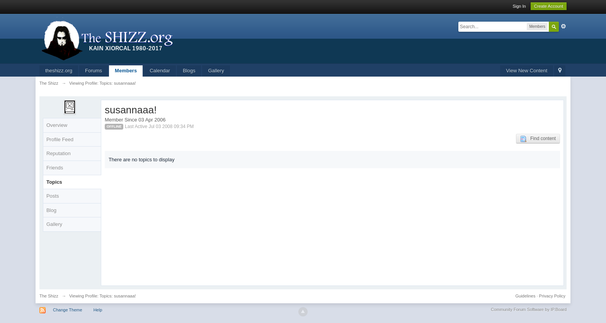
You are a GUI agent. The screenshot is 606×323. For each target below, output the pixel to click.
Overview (56, 125)
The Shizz (48, 296)
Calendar (160, 70)
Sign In (519, 6)
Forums (93, 70)
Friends (54, 168)
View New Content (526, 70)
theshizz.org (58, 70)
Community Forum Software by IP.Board (529, 309)
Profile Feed (59, 139)
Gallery (216, 70)
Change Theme (67, 310)
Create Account (548, 6)
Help (98, 310)
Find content (538, 139)
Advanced (563, 26)
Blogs (189, 70)
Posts (52, 196)
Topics (54, 182)
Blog (51, 210)
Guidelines (526, 296)
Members (126, 70)
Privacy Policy (552, 296)
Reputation (58, 153)
